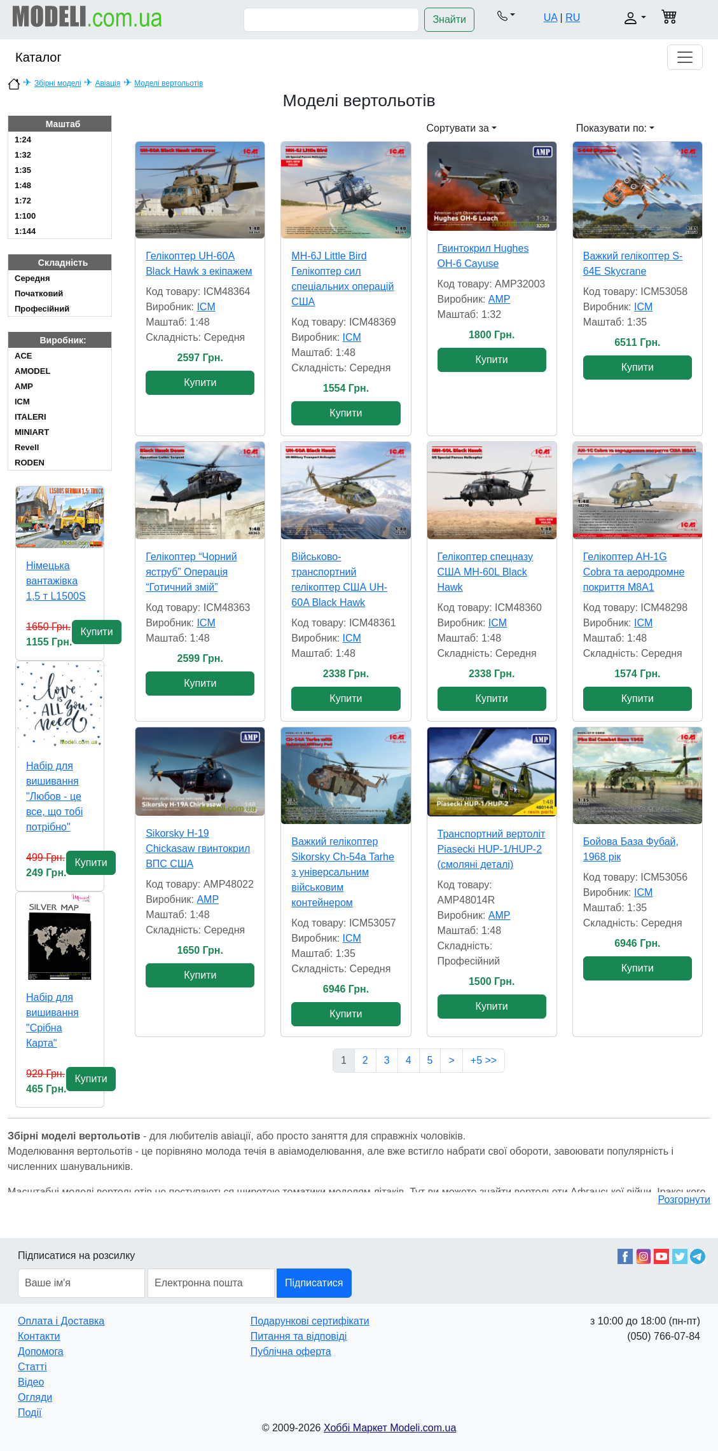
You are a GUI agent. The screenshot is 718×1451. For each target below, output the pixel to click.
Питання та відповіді (299, 1336)
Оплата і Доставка (61, 1321)
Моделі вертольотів (168, 83)
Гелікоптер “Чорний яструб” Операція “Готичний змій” (191, 572)
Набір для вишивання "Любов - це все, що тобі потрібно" (54, 796)
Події (29, 1412)
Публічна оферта (291, 1351)
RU (572, 17)
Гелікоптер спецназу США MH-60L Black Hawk (485, 572)
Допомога (41, 1351)
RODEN (30, 462)
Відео (31, 1382)
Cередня (32, 278)
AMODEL (32, 371)
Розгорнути (684, 1199)
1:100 (25, 216)
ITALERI (30, 417)
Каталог (38, 57)
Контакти (39, 1336)
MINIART (32, 432)
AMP (24, 386)
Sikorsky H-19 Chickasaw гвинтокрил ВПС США (198, 848)
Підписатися (314, 1282)
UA (550, 17)
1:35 (23, 170)
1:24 (23, 139)
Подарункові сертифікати (310, 1321)
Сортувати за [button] (458, 128)
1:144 (25, 231)
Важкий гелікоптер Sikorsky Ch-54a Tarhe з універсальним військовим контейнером (342, 872)
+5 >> (484, 1060)
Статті (32, 1366)
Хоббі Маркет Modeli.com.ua (390, 1427)
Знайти (449, 19)
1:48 (23, 185)
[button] (506, 15)
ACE (23, 356)
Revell (27, 447)
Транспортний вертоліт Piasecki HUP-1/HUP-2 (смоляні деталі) (492, 849)
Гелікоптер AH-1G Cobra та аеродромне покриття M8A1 (634, 572)
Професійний (42, 308)
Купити (96, 631)
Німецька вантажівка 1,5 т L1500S (56, 581)
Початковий (39, 293)
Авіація (107, 83)
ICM (22, 401)
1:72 (23, 200)
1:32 (23, 155)
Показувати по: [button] (611, 128)
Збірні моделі (57, 83)
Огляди (35, 1397)
